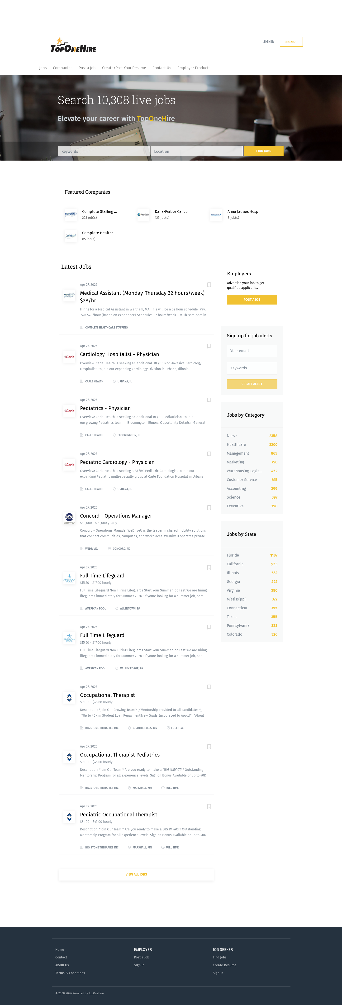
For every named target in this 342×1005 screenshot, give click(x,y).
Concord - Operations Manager (116, 516)
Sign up (291, 42)
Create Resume (224, 965)
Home (59, 950)
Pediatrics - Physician (105, 408)
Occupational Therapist (107, 695)
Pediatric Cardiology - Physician (117, 462)
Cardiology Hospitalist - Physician (119, 354)
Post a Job (252, 300)
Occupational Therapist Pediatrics (120, 755)
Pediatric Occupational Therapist (118, 814)
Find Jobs (263, 151)
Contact (61, 957)
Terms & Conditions (70, 973)
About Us (62, 965)
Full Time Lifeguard (102, 575)
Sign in (268, 42)
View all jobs (136, 874)
